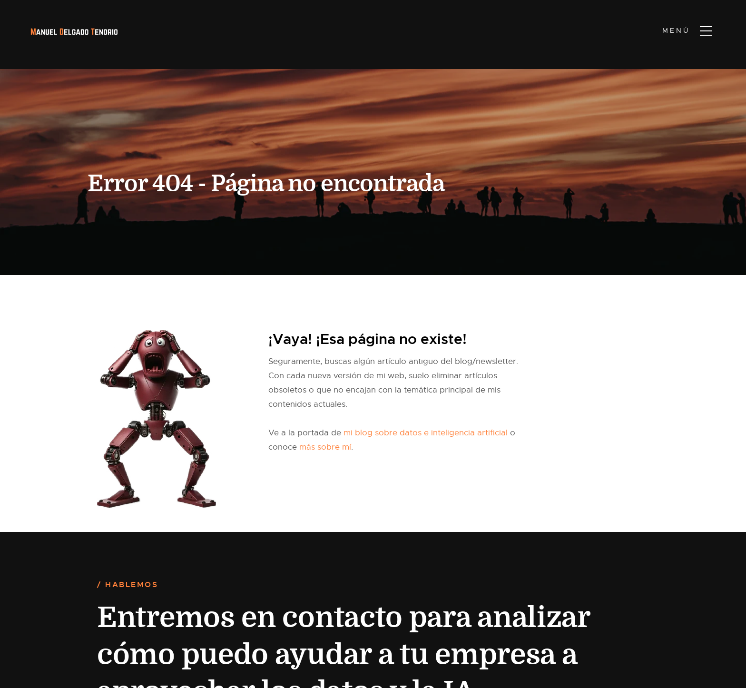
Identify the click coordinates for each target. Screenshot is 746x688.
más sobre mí (325, 447)
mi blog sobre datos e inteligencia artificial (426, 433)
